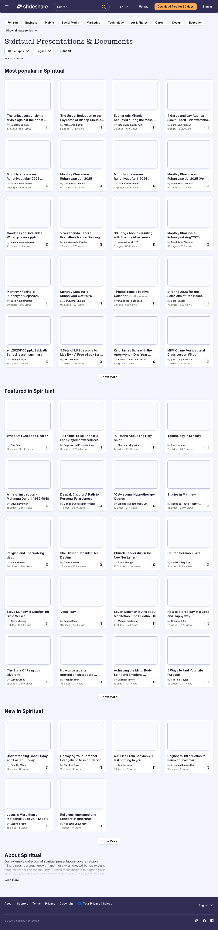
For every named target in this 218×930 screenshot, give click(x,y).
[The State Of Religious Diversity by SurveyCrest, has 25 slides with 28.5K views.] (28, 661)
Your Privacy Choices (94, 903)
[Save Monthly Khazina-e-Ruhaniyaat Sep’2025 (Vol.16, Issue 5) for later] (47, 303)
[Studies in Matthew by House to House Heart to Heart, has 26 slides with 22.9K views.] (189, 485)
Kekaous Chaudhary (75, 823)
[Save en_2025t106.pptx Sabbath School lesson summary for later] (47, 361)
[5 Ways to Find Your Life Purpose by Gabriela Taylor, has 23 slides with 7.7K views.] (189, 661)
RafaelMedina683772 (130, 125)
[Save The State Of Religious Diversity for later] (47, 682)
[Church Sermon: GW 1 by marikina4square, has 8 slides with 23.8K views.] (189, 543)
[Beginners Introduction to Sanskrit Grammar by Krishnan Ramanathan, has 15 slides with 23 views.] (189, 746)
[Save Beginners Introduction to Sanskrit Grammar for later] (207, 767)
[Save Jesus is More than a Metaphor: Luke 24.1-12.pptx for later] (47, 826)
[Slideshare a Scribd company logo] (32, 7)
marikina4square (180, 562)
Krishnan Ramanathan (183, 765)
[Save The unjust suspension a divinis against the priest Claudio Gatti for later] (47, 127)
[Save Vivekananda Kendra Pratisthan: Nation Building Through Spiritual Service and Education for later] (100, 244)
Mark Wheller (17, 562)
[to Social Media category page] (70, 23)
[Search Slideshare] (81, 7)
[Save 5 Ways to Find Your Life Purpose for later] (207, 682)
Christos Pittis (178, 621)
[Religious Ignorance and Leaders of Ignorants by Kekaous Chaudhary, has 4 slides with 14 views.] (82, 805)
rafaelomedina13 (19, 125)
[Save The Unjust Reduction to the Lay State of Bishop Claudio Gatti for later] (100, 127)
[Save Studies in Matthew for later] (207, 506)
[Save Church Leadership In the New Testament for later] (154, 564)
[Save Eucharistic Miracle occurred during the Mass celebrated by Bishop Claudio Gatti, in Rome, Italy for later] (154, 127)
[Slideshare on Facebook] (204, 920)
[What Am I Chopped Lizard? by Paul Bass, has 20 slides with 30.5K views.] (28, 426)
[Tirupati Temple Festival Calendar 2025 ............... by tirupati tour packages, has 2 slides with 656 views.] (135, 282)
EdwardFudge (125, 562)
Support (22, 903)
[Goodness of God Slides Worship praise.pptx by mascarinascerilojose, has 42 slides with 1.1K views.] (28, 223)
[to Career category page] (160, 23)
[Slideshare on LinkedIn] (211, 920)
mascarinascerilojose (22, 242)
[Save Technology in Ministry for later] (207, 447)
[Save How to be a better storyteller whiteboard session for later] (100, 682)
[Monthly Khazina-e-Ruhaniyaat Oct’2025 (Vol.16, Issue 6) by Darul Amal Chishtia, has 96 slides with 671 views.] (82, 282)
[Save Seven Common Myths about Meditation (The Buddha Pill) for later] (154, 623)
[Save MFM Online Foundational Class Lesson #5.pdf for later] (207, 361)
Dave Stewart (71, 562)
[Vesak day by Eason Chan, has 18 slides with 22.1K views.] (82, 602)
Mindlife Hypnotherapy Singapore (133, 503)
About (8, 903)
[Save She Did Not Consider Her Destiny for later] (100, 564)
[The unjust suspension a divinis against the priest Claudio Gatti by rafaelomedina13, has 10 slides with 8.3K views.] (28, 106)
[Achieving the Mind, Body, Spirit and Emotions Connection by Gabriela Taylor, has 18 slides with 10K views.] (135, 661)
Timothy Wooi (18, 765)
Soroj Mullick (178, 300)
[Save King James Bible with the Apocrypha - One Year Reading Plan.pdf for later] (154, 361)
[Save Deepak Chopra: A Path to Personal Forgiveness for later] (100, 506)
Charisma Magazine (129, 445)
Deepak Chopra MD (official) (80, 503)
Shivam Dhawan (19, 503)
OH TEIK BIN (71, 359)
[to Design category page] (177, 23)
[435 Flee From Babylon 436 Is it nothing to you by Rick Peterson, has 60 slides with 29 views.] (135, 746)
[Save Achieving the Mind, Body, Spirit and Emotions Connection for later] (154, 682)
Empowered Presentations (79, 445)
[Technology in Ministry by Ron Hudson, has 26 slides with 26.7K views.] (189, 426)
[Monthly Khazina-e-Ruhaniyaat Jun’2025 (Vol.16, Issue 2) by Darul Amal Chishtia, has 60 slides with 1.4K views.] (82, 165)
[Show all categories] (22, 31)
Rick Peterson (125, 765)
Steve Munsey (18, 621)
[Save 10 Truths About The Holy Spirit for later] (154, 447)
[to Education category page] (196, 23)
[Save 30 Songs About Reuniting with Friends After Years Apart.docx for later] (154, 244)
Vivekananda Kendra (75, 242)
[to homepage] (13, 23)
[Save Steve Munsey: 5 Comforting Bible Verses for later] (47, 623)
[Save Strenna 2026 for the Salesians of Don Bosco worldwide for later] (207, 303)
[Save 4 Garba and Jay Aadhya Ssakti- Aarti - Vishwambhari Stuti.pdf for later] (207, 127)
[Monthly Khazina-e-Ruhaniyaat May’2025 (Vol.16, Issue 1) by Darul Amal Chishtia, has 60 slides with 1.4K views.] (28, 165)
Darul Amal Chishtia (21, 183)
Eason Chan (70, 621)
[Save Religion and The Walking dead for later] (47, 564)
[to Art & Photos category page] (139, 23)
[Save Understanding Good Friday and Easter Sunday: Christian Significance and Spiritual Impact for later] (47, 767)
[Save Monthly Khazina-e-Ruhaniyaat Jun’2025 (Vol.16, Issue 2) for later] (100, 186)
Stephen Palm (71, 765)
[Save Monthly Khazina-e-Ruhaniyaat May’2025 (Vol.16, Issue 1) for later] (47, 186)
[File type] (18, 51)
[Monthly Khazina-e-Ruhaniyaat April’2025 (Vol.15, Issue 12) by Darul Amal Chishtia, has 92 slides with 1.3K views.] (135, 165)
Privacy (50, 903)
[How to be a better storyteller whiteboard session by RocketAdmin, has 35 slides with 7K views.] (82, 661)
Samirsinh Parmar (181, 125)
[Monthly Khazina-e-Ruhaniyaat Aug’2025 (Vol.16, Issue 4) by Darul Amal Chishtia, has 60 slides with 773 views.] (189, 223)
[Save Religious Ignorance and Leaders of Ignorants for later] (100, 826)
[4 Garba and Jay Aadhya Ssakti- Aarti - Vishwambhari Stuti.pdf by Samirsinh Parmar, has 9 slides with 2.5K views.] (189, 106)
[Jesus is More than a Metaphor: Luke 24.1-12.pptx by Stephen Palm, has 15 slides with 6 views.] (28, 805)
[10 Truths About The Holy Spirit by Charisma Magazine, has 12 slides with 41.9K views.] (135, 426)
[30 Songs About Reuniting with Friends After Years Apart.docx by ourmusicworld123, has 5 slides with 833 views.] (135, 223)
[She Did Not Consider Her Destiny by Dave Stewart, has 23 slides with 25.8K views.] (82, 543)
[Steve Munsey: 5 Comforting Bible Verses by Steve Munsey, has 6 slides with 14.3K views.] (28, 602)
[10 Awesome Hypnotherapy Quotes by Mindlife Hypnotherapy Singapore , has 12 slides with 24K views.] (135, 485)
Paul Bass (15, 445)
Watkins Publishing (128, 621)
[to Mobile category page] (49, 23)
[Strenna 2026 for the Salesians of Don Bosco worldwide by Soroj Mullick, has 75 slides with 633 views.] (189, 282)
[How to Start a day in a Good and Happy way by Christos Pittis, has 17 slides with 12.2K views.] (189, 602)
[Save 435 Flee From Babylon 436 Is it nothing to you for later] (154, 767)
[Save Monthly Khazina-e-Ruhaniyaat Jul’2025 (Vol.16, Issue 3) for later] (207, 186)
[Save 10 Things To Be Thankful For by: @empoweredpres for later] (100, 447)
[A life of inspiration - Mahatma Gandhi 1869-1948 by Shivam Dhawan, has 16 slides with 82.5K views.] (28, 485)
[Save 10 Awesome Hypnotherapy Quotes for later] (154, 506)
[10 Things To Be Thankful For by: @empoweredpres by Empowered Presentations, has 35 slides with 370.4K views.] (82, 426)
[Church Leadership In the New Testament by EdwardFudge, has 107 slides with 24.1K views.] (135, 543)
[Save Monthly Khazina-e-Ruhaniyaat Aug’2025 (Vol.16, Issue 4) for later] (207, 244)
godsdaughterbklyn (182, 359)
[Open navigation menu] (7, 7)
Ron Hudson (178, 445)
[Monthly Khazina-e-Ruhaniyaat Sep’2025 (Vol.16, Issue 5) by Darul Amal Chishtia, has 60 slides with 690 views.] (28, 282)
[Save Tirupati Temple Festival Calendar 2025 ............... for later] (154, 303)
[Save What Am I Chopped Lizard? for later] (47, 447)
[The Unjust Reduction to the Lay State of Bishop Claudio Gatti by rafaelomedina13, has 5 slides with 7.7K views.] (82, 106)
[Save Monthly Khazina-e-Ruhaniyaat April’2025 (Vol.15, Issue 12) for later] (154, 186)
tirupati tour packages (130, 300)
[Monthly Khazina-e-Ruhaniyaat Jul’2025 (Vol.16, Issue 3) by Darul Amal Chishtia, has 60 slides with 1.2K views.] (189, 165)
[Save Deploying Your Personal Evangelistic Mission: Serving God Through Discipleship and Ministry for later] (100, 767)
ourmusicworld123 (128, 242)
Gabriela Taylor (126, 679)
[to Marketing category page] (93, 23)
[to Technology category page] (116, 23)
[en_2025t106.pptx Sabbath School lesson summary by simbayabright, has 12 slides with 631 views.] (28, 341)
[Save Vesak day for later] (100, 623)
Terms (36, 903)
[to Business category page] (31, 23)
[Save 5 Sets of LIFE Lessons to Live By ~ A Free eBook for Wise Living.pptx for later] (100, 361)
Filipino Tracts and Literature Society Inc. (133, 359)
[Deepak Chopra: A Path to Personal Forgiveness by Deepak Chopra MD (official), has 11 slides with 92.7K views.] (82, 485)
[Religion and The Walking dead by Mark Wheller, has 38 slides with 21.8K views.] (28, 543)
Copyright (66, 903)
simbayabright (18, 359)
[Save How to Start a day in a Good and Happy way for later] (207, 623)
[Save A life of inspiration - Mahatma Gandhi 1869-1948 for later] (47, 506)
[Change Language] (121, 7)
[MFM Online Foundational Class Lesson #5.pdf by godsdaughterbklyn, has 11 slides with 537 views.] (189, 341)
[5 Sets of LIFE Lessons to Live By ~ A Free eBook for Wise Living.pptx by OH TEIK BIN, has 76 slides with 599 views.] (82, 341)
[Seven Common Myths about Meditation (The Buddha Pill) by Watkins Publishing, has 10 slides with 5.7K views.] (135, 602)
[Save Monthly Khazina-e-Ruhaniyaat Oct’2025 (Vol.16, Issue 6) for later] (100, 303)
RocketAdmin (71, 679)
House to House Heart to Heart (187, 503)
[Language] (43, 51)
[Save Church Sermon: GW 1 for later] (207, 564)
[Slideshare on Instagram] (196, 920)
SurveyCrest (17, 679)
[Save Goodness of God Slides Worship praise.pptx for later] (47, 244)
